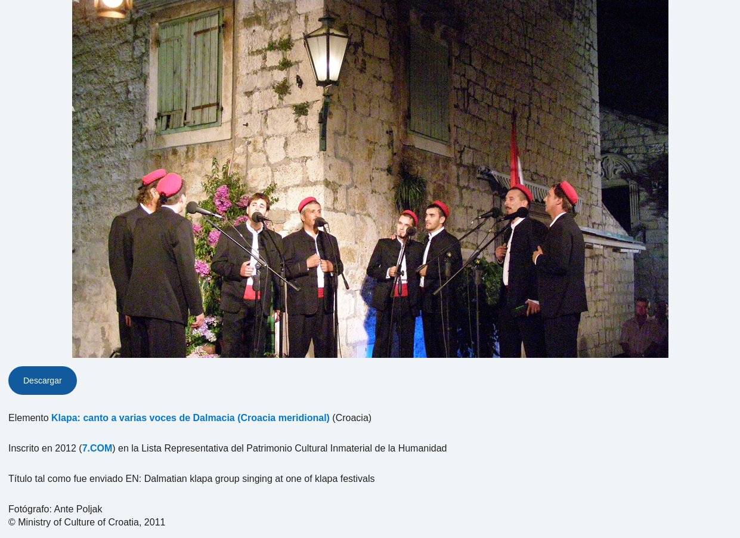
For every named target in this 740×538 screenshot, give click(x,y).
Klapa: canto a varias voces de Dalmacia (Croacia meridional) (190, 418)
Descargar (42, 380)
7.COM (97, 448)
